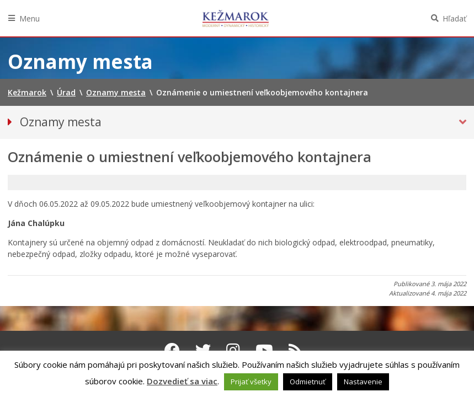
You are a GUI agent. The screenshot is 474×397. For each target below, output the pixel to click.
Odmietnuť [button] (308, 382)
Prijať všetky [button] (251, 382)
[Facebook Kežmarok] (172, 350)
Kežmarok (236, 18)
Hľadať (454, 18)
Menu (29, 18)
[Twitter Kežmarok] (203, 350)
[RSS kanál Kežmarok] (295, 350)
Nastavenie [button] (363, 382)
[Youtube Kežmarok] (264, 350)
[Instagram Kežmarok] (233, 350)
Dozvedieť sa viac (182, 381)
